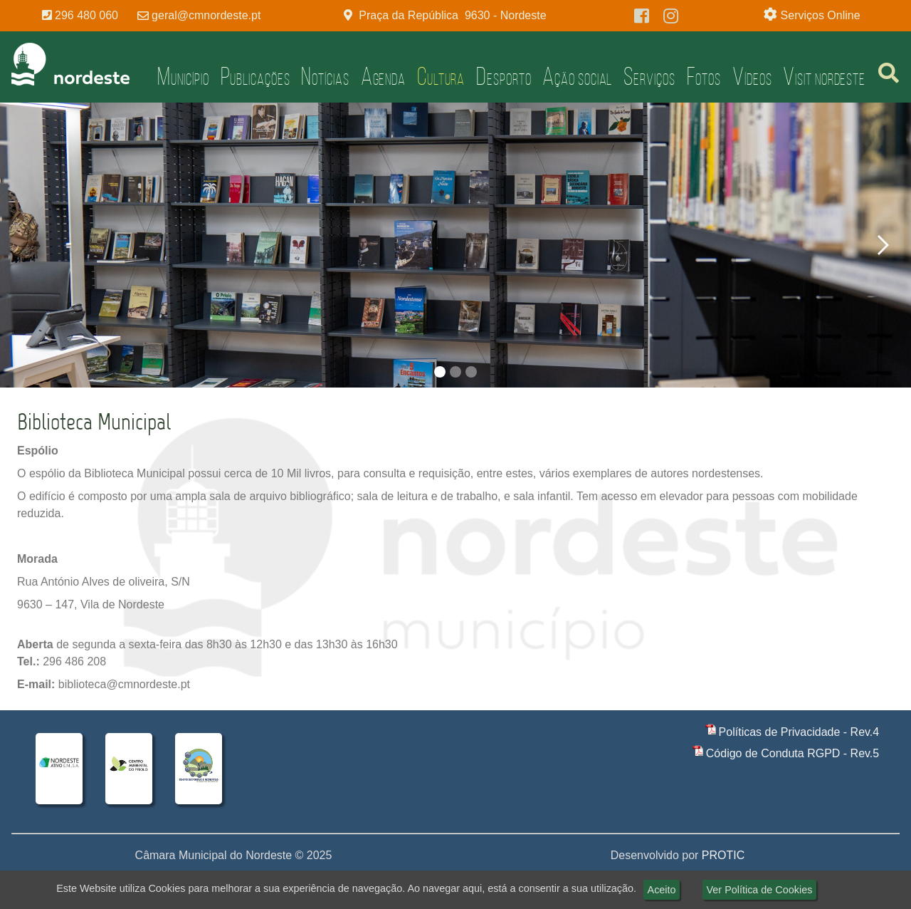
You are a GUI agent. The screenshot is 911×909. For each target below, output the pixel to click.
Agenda (383, 76)
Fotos (704, 76)
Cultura (441, 76)
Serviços (649, 76)
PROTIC (723, 855)
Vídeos (752, 76)
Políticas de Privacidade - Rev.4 (799, 732)
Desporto (503, 76)
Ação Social (577, 76)
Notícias (325, 76)
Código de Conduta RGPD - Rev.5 (792, 753)
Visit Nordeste (824, 76)
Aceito (662, 889)
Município (183, 76)
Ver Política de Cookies (760, 889)
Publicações (255, 76)
